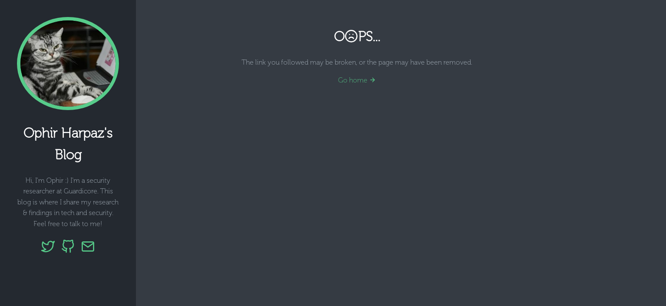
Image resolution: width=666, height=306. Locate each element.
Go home (357, 80)
